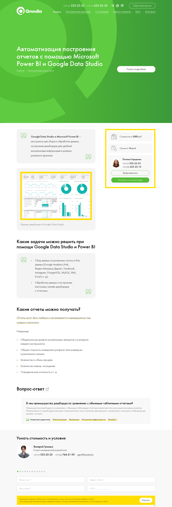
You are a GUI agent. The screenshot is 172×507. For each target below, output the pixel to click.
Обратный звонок (142, 5)
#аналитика (74, 419)
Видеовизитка (130, 173)
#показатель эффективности (94, 419)
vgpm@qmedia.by (85, 455)
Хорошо (146, 500)
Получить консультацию (130, 180)
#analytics (112, 419)
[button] (17, 471)
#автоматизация (60, 419)
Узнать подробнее (136, 69)
